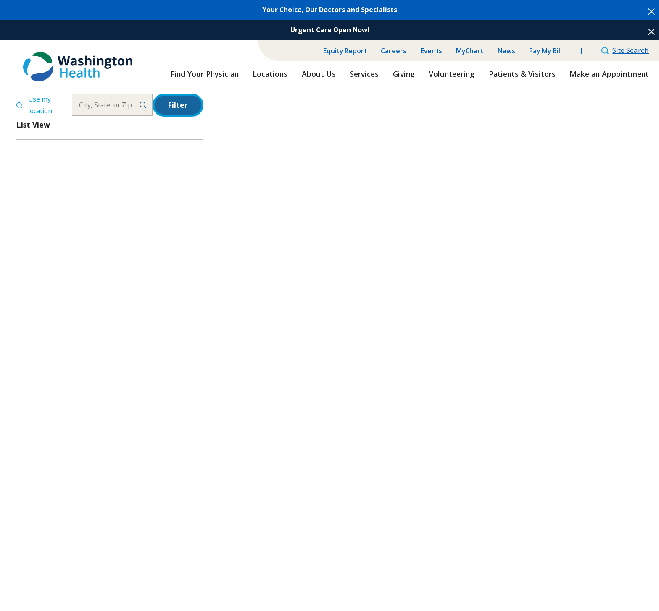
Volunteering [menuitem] (451, 74)
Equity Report (345, 50)
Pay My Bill (545, 50)
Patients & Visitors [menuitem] (522, 74)
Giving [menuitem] (404, 74)
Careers (393, 50)
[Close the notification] (651, 11)
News (506, 50)
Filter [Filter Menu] (178, 105)
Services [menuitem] (364, 74)
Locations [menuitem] (270, 74)
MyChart (469, 50)
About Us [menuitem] (319, 74)
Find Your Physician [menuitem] (204, 74)
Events (431, 50)
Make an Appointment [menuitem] (609, 74)
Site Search (625, 50)
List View (33, 125)
